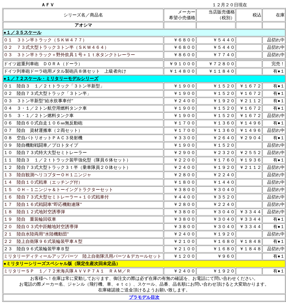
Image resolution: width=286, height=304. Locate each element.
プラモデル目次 (144, 297)
